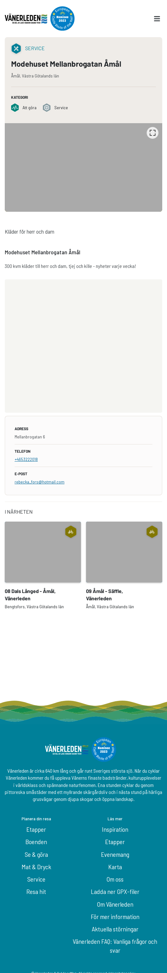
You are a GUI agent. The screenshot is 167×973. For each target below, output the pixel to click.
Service (36, 879)
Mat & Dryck (36, 866)
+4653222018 (26, 459)
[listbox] (83, 167)
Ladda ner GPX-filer (115, 891)
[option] (83, 167)
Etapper (36, 829)
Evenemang (115, 854)
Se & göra (36, 854)
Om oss (115, 879)
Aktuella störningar (115, 929)
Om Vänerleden (115, 904)
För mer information (115, 916)
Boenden (36, 841)
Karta (115, 866)
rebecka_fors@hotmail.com (39, 481)
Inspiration (115, 829)
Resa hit (36, 891)
